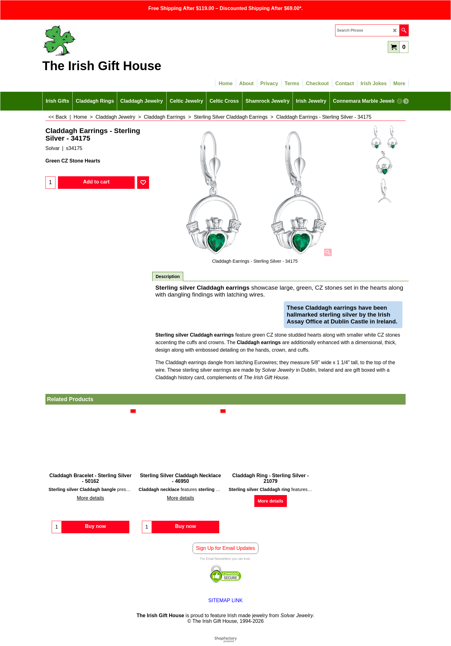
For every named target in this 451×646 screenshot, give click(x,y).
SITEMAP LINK (225, 603)
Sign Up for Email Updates (225, 551)
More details (90, 498)
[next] (406, 101)
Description (168, 276)
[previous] (399, 101)
